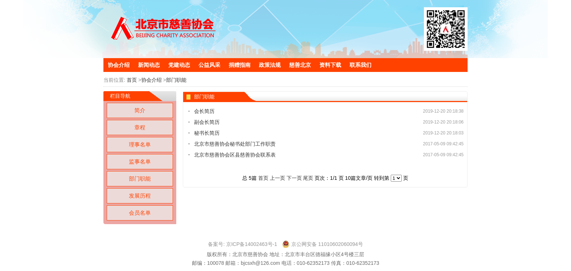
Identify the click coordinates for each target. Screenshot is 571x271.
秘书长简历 (207, 133)
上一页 (277, 178)
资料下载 (330, 65)
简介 (139, 110)
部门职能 (176, 80)
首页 (132, 80)
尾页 (308, 178)
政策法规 (270, 65)
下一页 (294, 178)
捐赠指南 (240, 65)
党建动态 (179, 65)
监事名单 (140, 161)
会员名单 (140, 213)
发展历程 (140, 196)
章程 (139, 127)
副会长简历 (207, 122)
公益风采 (209, 65)
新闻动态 (149, 65)
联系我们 (360, 65)
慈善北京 (300, 65)
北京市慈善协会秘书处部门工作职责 (235, 144)
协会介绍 (119, 65)
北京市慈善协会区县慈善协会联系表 (235, 155)
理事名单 (140, 144)
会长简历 (204, 111)
